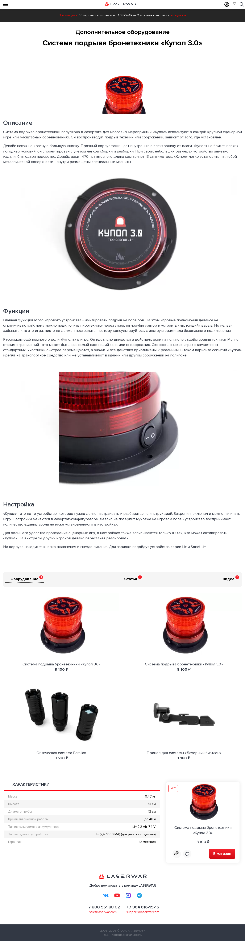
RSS (106, 935)
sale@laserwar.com (103, 912)
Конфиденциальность (127, 935)
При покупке (68, 15)
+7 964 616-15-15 (142, 907)
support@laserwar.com (142, 912)
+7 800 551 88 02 (103, 907)
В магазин (222, 853)
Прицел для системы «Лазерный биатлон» (184, 752)
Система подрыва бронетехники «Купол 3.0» (61, 664)
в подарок (178, 15)
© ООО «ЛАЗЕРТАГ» (131, 930)
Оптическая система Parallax (61, 752)
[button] (238, 55)
